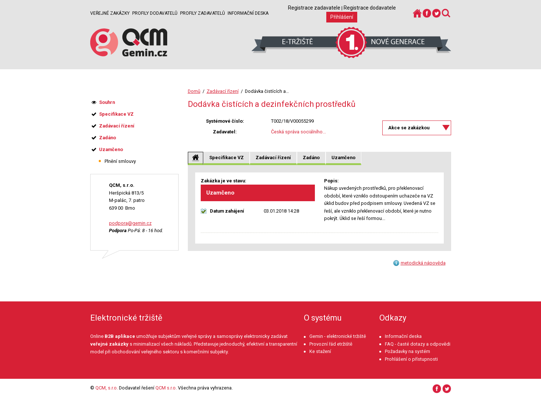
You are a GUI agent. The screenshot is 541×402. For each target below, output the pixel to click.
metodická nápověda (423, 263)
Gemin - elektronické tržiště (337, 336)
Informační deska (248, 13)
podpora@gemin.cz (130, 223)
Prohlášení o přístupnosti (411, 359)
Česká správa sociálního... (298, 131)
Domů (194, 91)
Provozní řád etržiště (330, 344)
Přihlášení (341, 17)
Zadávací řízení (223, 91)
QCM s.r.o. (166, 388)
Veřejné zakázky (110, 13)
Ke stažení (320, 351)
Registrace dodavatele (370, 8)
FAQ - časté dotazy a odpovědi (417, 344)
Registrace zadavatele (314, 8)
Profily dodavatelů (155, 13)
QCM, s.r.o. (106, 388)
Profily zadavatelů (202, 13)
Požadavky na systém (407, 351)
